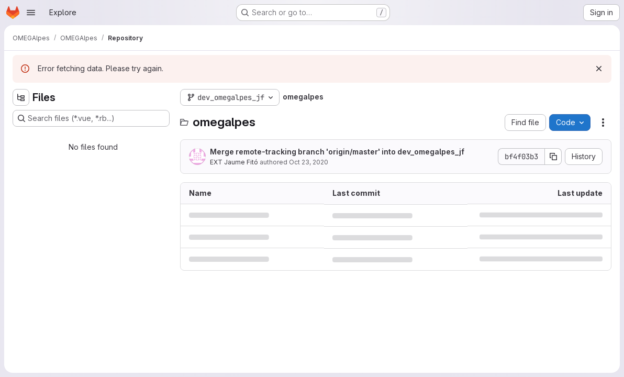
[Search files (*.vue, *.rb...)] (91, 118)
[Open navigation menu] (31, 12)
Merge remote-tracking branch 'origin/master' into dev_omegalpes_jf (337, 151)
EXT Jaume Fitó (234, 162)
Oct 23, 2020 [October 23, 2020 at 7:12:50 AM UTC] (308, 162)
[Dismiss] (599, 68)
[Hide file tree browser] (21, 97)
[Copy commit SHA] (553, 156)
